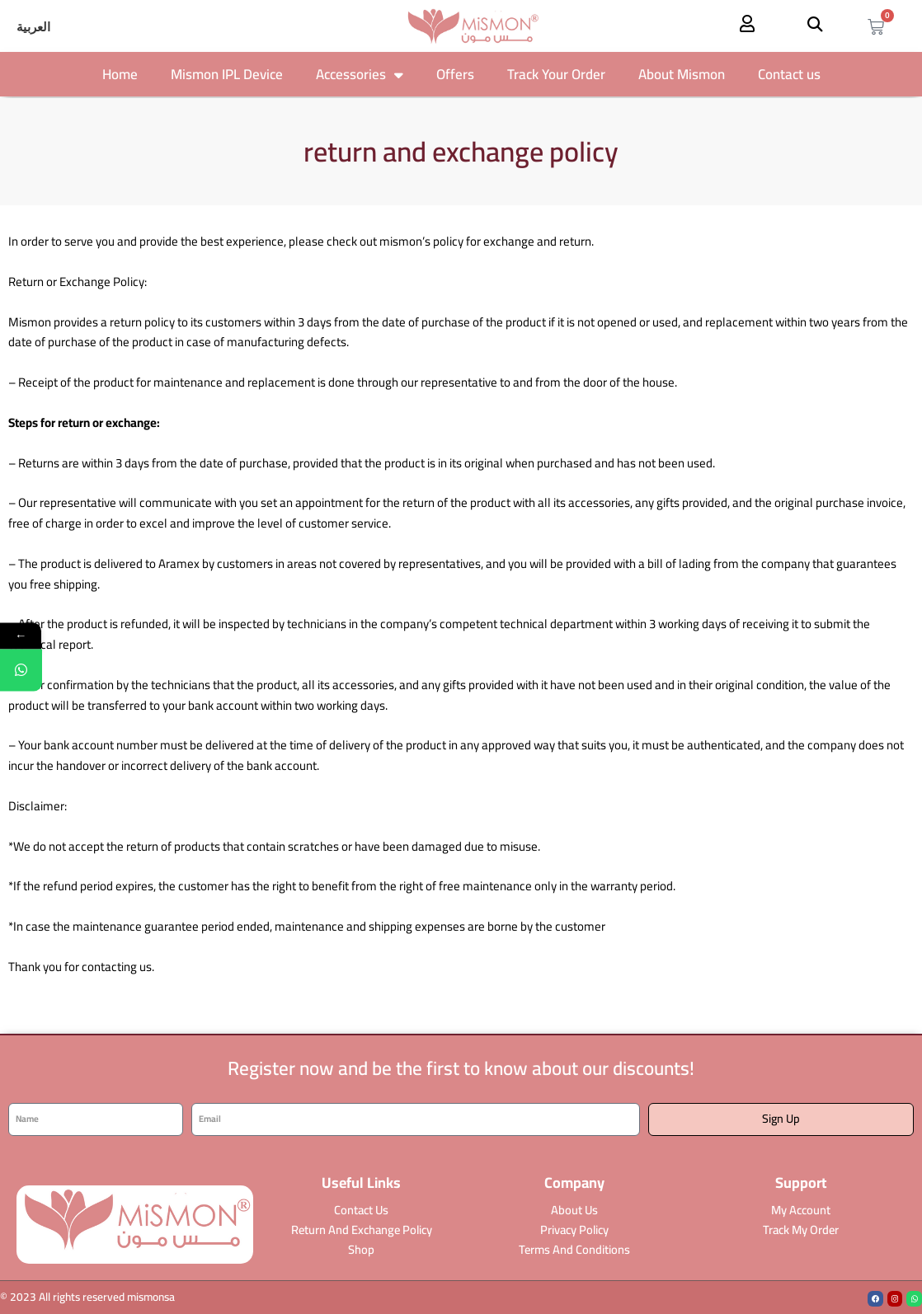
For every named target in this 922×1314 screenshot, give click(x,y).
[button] (814, 23)
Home (120, 74)
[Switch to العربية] (33, 27)
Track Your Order (556, 74)
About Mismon (681, 74)
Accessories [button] (359, 74)
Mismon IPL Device (227, 74)
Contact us (789, 74)
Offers (455, 74)
